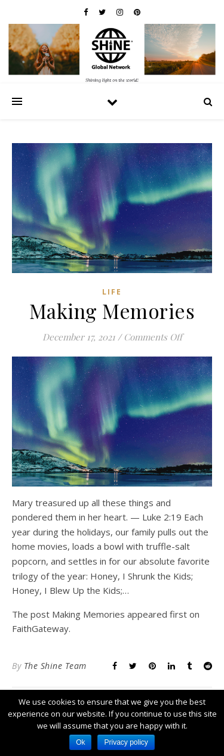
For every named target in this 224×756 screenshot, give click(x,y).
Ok (80, 742)
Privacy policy (126, 742)
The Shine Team (55, 665)
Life (112, 292)
